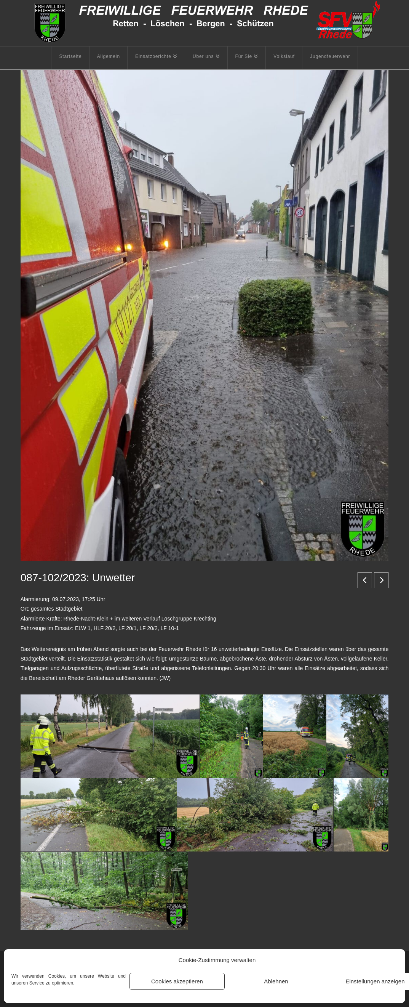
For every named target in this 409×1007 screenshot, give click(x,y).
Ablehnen (276, 981)
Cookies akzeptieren (177, 981)
